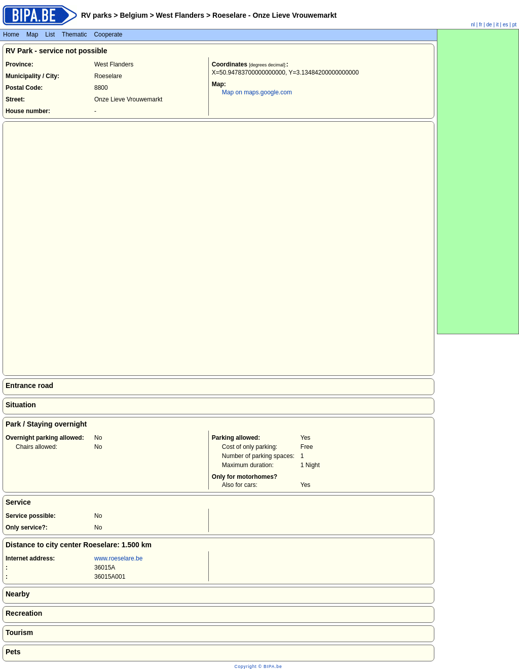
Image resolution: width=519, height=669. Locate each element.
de (489, 24)
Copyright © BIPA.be (258, 666)
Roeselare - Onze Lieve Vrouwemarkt (273, 15)
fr (480, 24)
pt (514, 24)
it (497, 24)
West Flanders (180, 15)
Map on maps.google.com (257, 92)
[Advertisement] (477, 181)
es (505, 24)
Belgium (134, 15)
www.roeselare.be (118, 558)
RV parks (96, 15)
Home (11, 34)
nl (473, 24)
